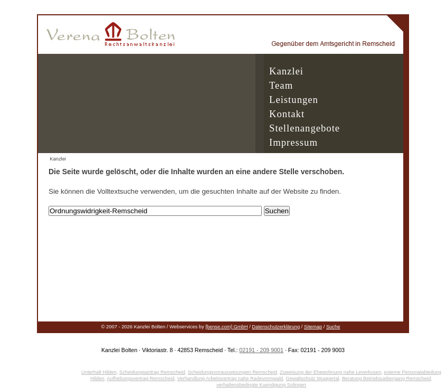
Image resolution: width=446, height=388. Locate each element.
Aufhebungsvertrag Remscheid (140, 378)
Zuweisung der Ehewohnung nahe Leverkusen (330, 372)
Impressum (293, 142)
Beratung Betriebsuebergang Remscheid (386, 378)
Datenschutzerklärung (276, 326)
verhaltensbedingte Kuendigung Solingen (261, 384)
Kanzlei (286, 71)
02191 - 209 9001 (261, 350)
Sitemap (313, 326)
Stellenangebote (304, 128)
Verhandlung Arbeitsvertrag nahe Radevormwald (230, 378)
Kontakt (287, 113)
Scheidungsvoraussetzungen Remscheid (232, 372)
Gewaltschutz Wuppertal (312, 378)
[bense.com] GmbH (226, 326)
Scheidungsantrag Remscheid (152, 372)
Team (281, 85)
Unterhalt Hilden (99, 372)
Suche (333, 326)
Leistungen (293, 99)
